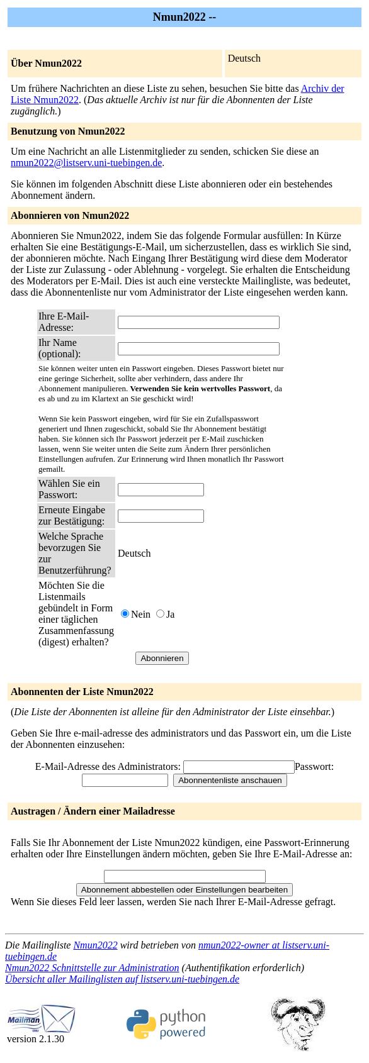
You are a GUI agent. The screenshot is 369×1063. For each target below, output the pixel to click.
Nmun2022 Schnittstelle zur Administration (92, 967)
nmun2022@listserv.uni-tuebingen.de (86, 162)
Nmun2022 (95, 945)
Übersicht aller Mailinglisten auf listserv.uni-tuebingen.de (122, 979)
